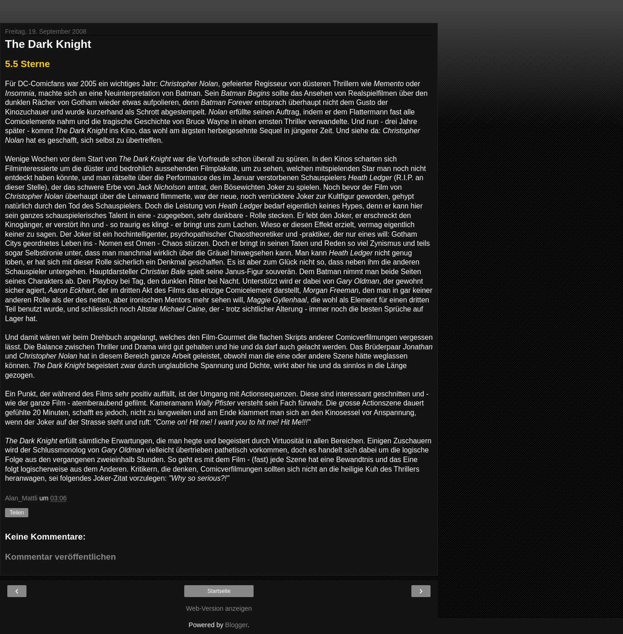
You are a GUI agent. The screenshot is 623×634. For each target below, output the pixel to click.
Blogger (236, 625)
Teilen (17, 512)
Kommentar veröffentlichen (60, 556)
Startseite (219, 591)
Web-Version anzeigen (219, 608)
